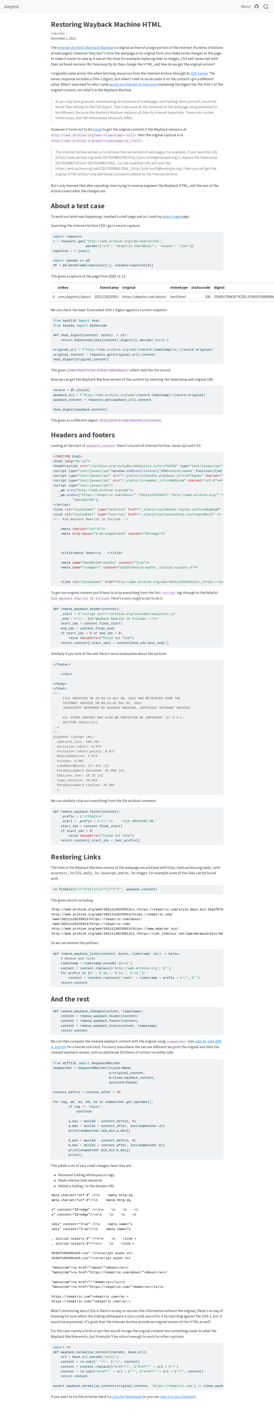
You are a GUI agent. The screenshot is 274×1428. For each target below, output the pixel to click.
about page (172, 216)
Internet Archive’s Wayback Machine (85, 47)
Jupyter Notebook (126, 1396)
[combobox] (266, 7)
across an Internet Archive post (133, 84)
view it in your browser (177, 1396)
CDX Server (199, 73)
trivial (97, 129)
